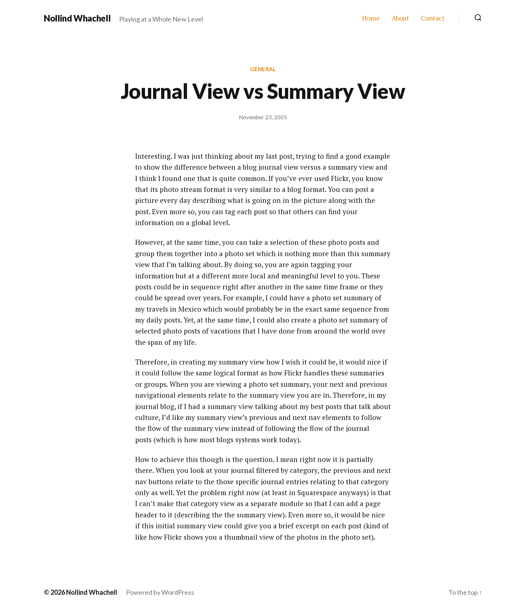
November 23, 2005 (263, 117)
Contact (433, 18)
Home (371, 18)
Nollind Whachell (77, 18)
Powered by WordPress (160, 592)
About (400, 18)
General (263, 69)
